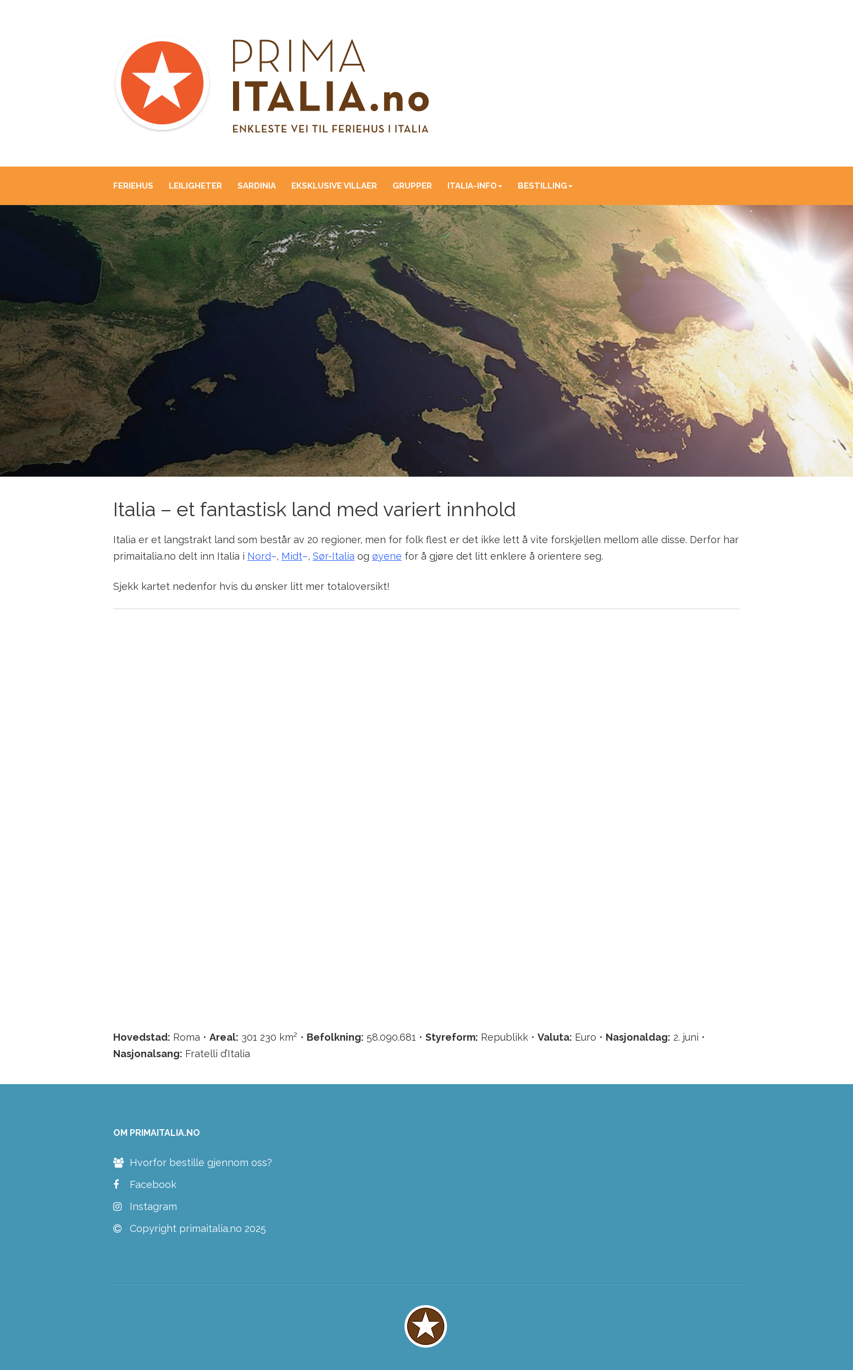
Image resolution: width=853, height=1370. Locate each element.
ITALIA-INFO (474, 186)
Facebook (144, 1184)
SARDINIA (256, 186)
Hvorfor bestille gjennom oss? (192, 1162)
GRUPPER (412, 186)
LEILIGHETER (195, 186)
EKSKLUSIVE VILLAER (334, 186)
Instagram (145, 1206)
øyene (387, 556)
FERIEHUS (133, 186)
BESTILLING (545, 186)
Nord (259, 556)
